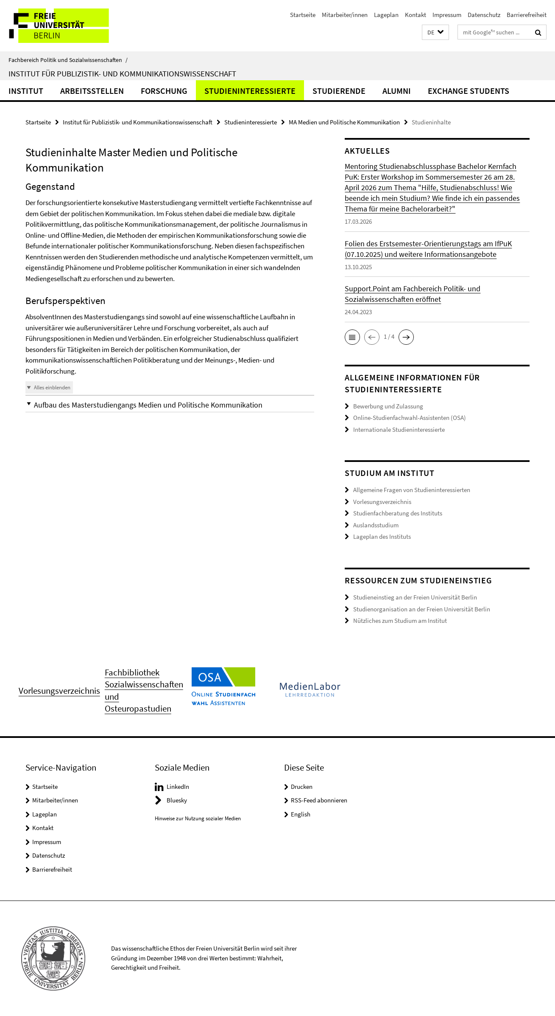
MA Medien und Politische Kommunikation (344, 122)
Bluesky (177, 800)
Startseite (302, 15)
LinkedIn (178, 786)
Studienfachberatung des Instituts (397, 513)
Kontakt (415, 15)
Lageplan (386, 15)
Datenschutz (484, 15)
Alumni (396, 90)
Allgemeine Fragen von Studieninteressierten (411, 490)
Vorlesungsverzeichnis (382, 502)
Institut (25, 90)
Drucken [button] (301, 786)
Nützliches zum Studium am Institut (400, 620)
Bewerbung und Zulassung (388, 406)
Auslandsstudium (376, 525)
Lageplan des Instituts (382, 536)
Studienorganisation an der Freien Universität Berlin (421, 609)
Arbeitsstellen (92, 90)
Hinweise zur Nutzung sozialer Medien (198, 818)
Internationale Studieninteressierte (399, 429)
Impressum (446, 15)
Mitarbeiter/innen (345, 15)
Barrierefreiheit (527, 15)
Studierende (338, 90)
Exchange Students (468, 90)
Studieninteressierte (250, 90)
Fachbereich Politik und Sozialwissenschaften (68, 60)
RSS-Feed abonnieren (319, 800)
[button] (435, 32)
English (300, 814)
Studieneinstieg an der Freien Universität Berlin (415, 597)
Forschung (164, 90)
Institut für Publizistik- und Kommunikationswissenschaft (122, 73)
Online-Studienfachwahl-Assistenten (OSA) (409, 418)
